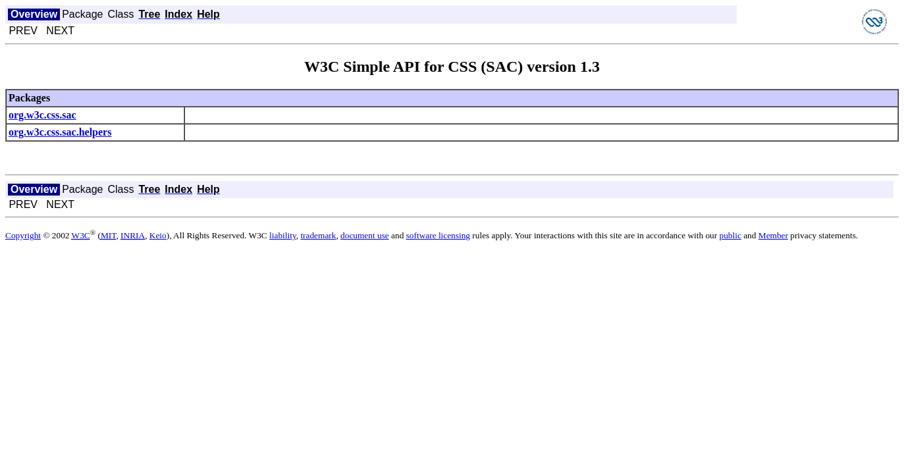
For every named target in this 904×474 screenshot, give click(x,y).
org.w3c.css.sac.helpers (60, 132)
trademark (318, 235)
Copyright (23, 235)
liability (282, 235)
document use (364, 235)
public (730, 235)
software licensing (438, 235)
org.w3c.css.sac (42, 114)
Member (773, 235)
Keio (158, 235)
